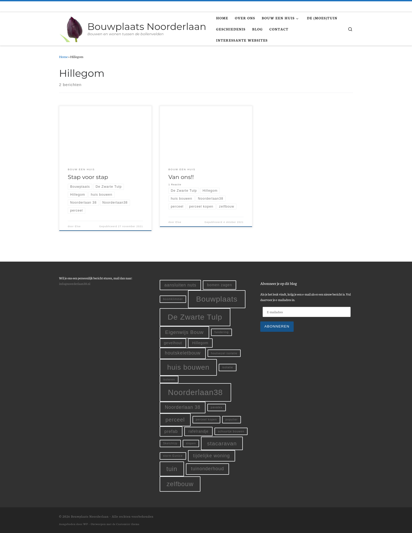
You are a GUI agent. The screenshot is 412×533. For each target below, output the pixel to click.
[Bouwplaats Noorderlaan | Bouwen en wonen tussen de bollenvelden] (72, 28)
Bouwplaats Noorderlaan (90, 516)
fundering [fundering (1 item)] (221, 332)
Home (63, 56)
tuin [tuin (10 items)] (171, 468)
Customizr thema (127, 524)
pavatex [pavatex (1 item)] (216, 407)
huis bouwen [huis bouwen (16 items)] (188, 367)
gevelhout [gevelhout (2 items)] (173, 343)
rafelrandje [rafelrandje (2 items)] (199, 431)
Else (77, 226)
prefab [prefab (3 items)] (171, 431)
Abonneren (277, 326)
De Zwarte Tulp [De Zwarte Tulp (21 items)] (195, 317)
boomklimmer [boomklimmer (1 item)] (173, 299)
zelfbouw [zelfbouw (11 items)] (180, 483)
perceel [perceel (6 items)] (175, 420)
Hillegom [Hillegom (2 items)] (200, 343)
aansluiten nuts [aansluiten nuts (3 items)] (180, 285)
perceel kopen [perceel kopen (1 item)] (206, 419)
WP (85, 524)
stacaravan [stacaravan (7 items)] (222, 443)
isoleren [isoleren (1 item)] (169, 379)
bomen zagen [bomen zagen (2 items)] (219, 285)
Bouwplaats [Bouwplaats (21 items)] (217, 299)
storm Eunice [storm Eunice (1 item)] (173, 455)
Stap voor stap (88, 176)
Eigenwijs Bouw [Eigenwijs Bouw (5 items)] (184, 332)
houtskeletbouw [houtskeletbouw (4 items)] (182, 353)
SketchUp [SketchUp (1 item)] (170, 443)
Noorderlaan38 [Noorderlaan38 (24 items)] (195, 392)
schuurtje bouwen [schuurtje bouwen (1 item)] (231, 431)
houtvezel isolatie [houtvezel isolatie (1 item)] (224, 353)
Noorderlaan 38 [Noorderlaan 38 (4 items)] (182, 407)
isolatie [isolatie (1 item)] (227, 367)
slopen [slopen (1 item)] (191, 443)
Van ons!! (181, 176)
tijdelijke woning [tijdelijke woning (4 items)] (211, 455)
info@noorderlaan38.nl (74, 283)
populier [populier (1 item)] (232, 419)
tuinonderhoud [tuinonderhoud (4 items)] (207, 468)
